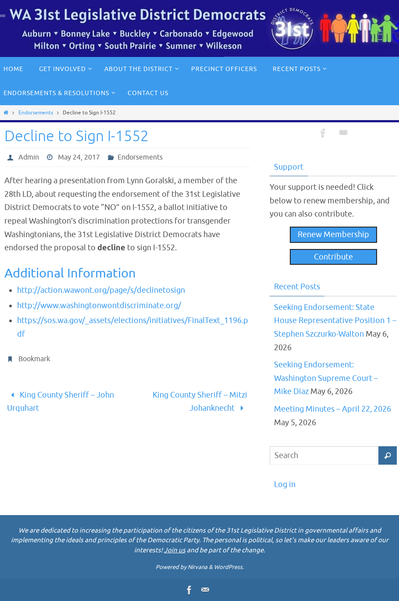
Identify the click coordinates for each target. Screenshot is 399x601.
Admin (28, 157)
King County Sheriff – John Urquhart (60, 401)
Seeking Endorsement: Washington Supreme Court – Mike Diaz (326, 378)
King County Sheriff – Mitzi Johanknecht (200, 401)
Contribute (333, 257)
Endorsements (35, 112)
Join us (174, 550)
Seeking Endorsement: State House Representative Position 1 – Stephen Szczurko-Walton (335, 320)
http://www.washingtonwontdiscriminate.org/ (99, 305)
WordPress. (229, 567)
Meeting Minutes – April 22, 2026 (332, 409)
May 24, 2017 (79, 157)
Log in (285, 484)
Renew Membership (333, 234)
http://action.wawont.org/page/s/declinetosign (101, 290)
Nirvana (197, 567)
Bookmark (34, 359)
